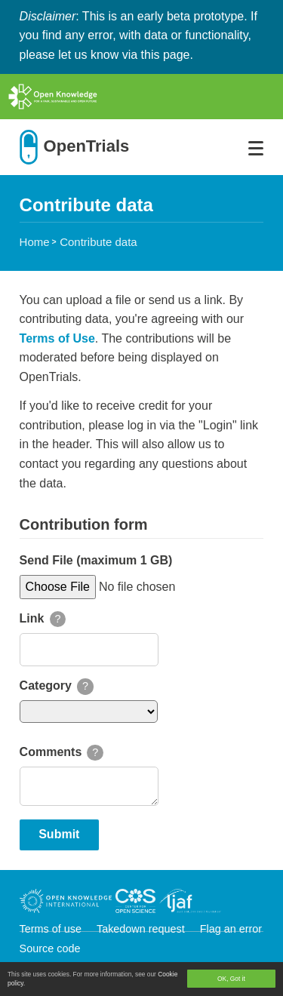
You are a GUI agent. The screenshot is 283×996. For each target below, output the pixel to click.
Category (46, 685)
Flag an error (231, 929)
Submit (58, 834)
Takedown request (142, 929)
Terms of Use (57, 338)
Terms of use (52, 929)
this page (165, 54)
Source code (50, 948)
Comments (51, 751)
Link (32, 618)
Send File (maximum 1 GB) (96, 560)
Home (35, 241)
